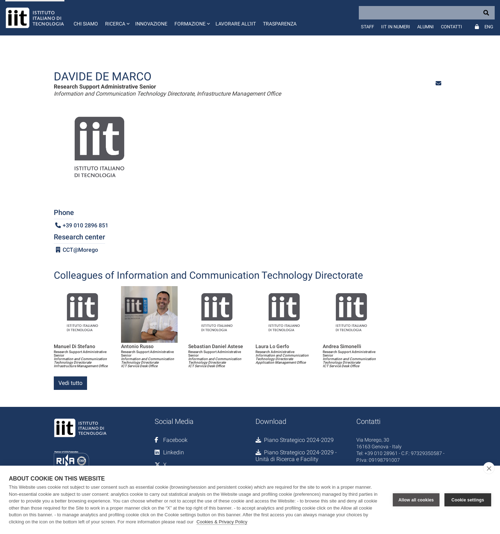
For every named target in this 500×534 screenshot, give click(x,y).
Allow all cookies (416, 500)
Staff (367, 26)
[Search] (427, 12)
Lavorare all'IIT (235, 24)
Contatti (451, 26)
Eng (488, 26)
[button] (117, 17)
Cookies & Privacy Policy (221, 521)
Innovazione (151, 24)
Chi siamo (86, 24)
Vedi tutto (70, 383)
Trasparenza (280, 24)
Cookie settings (468, 500)
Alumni (425, 26)
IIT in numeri (395, 26)
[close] (489, 468)
